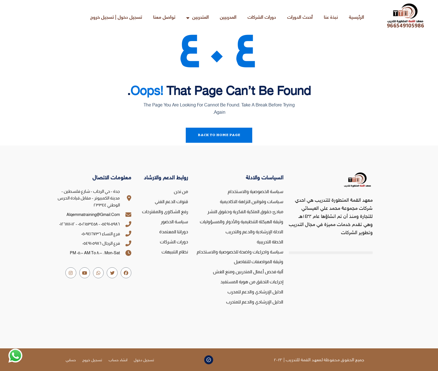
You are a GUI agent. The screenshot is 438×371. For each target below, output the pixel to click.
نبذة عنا (331, 17)
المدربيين (228, 17)
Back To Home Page (219, 135)
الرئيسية (356, 17)
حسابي (70, 360)
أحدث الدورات (300, 17)
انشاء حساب (118, 360)
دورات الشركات (261, 17)
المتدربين (197, 18)
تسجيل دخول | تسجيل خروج (116, 17)
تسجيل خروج (92, 360)
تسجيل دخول (144, 360)
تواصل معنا (164, 17)
